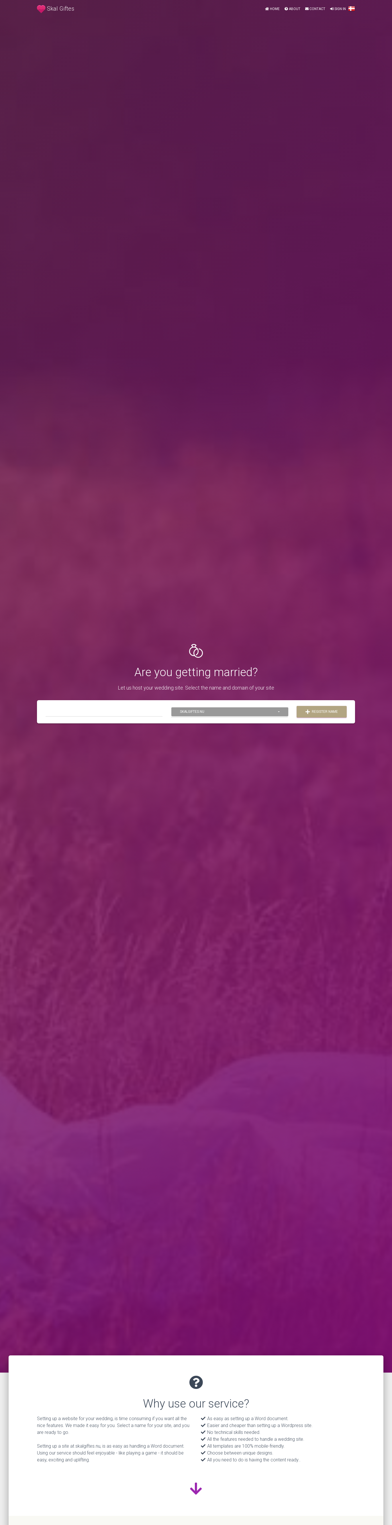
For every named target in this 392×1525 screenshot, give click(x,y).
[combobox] (229, 711)
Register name (321, 712)
